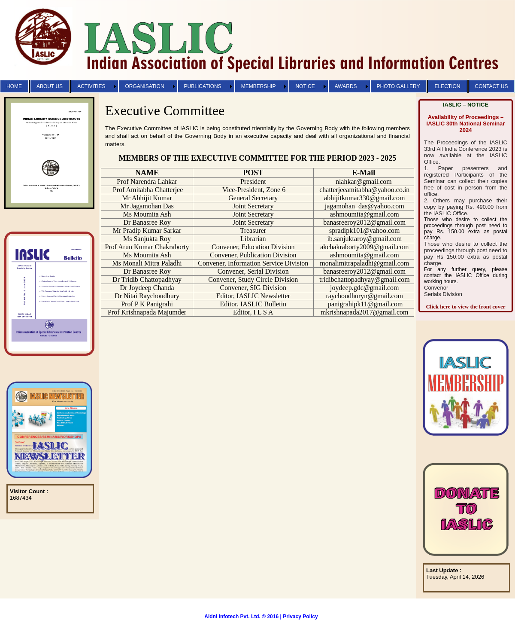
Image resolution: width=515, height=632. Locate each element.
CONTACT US (491, 86)
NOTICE (305, 86)
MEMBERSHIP (258, 86)
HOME (14, 86)
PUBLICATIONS (202, 86)
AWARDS (346, 86)
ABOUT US (49, 86)
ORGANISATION (144, 86)
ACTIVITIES (91, 86)
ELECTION (447, 86)
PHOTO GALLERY (398, 86)
